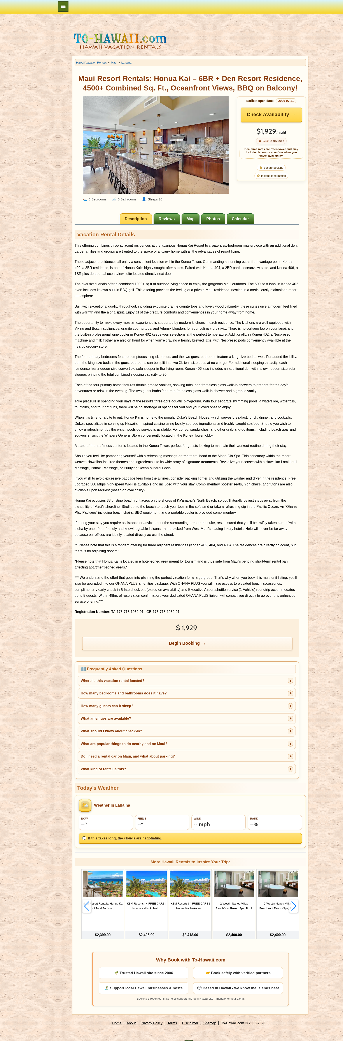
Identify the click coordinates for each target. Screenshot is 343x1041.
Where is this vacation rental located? (112, 681)
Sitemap (209, 1013)
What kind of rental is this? (103, 769)
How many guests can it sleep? (107, 706)
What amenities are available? (106, 718)
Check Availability (268, 114)
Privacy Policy (152, 1013)
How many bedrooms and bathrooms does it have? (124, 693)
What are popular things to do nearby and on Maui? (124, 744)
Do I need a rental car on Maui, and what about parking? (128, 756)
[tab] (136, 218)
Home (117, 1013)
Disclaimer (190, 1013)
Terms (172, 1013)
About (131, 1013)
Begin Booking (184, 643)
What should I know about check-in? (111, 731)
